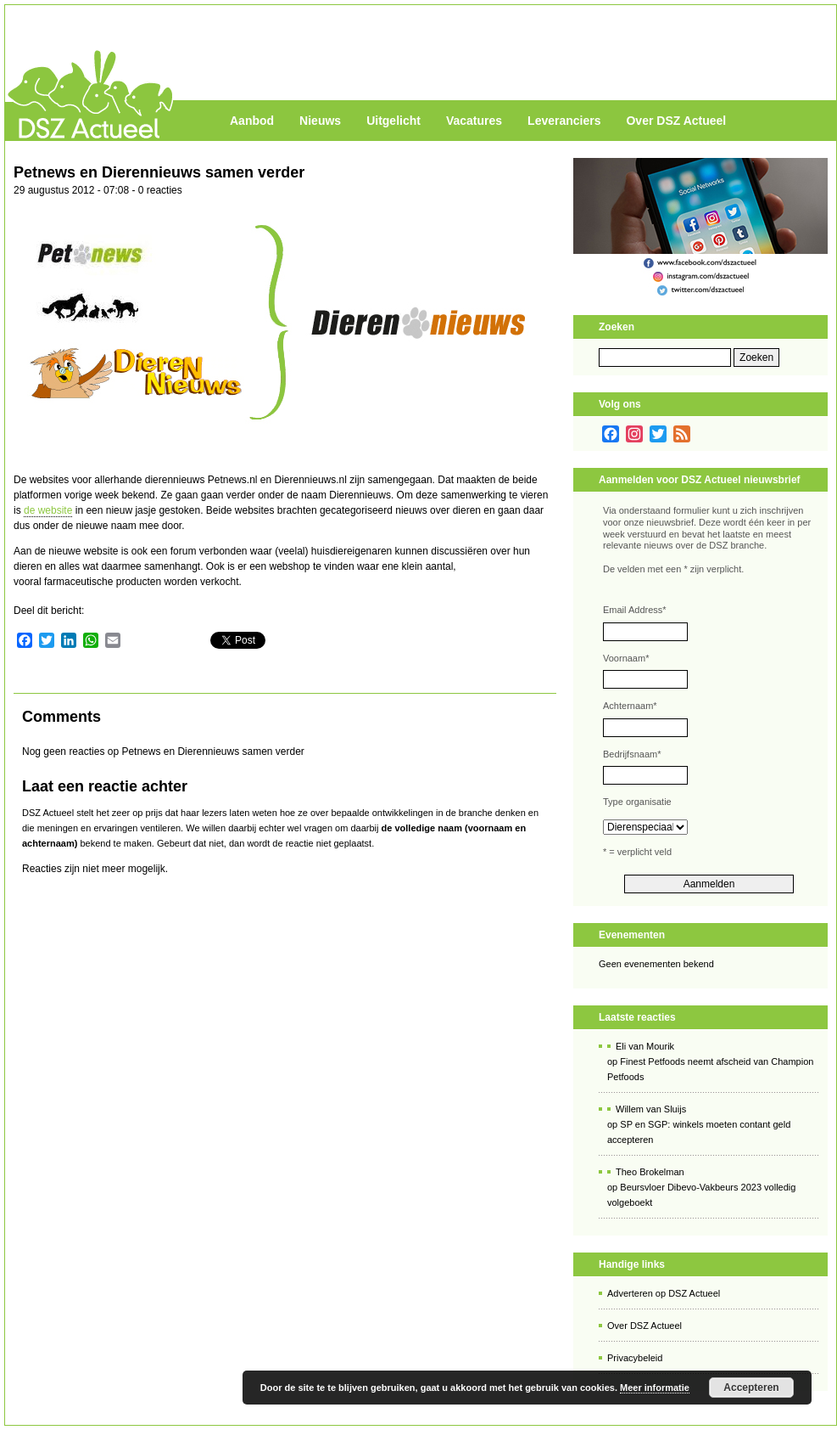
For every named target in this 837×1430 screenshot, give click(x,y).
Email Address (635, 610)
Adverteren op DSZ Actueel (663, 1293)
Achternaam (630, 706)
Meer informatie (654, 1387)
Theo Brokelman (650, 1172)
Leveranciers (563, 120)
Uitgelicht (393, 120)
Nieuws (320, 120)
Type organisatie (637, 802)
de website (48, 510)
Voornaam (626, 658)
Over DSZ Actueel (676, 120)
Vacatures (474, 120)
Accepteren (750, 1387)
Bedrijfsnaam (632, 754)
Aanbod (252, 120)
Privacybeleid (634, 1358)
